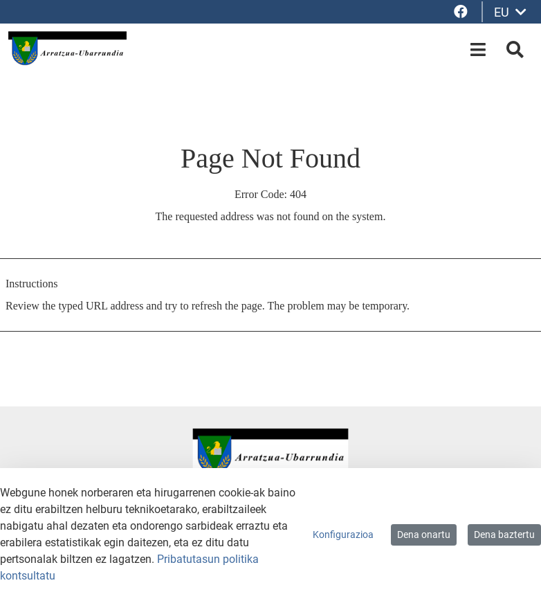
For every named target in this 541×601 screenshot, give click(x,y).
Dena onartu (423, 534)
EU (510, 12)
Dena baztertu (504, 534)
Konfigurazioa (343, 534)
